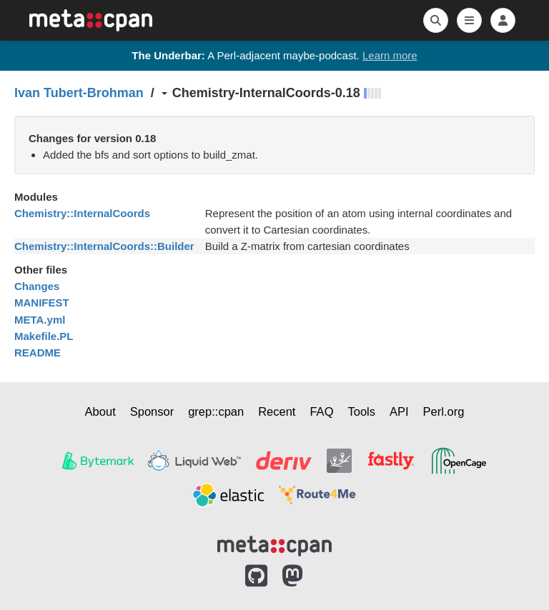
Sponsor (152, 411)
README (37, 352)
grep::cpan (216, 411)
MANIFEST (41, 302)
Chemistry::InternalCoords (82, 213)
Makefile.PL (44, 336)
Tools (361, 411)
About (100, 411)
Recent (276, 411)
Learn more (389, 55)
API (399, 411)
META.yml (39, 320)
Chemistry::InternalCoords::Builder (104, 246)
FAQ (321, 411)
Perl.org (444, 411)
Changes (36, 286)
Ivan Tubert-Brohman (79, 93)
